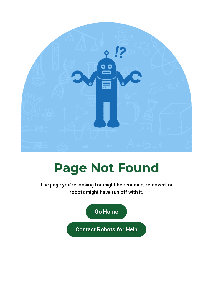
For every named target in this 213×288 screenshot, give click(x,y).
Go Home (106, 211)
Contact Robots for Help (106, 229)
